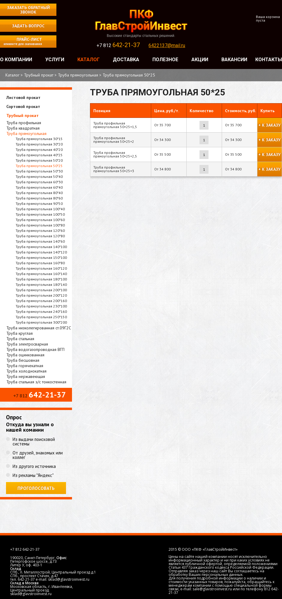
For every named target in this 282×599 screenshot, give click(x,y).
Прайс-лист (21, 41)
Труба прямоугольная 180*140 (41, 284)
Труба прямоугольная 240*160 (41, 311)
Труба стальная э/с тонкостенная (36, 382)
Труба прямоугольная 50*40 (39, 176)
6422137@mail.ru (166, 45)
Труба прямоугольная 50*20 (39, 160)
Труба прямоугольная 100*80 (40, 225)
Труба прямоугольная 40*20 (39, 149)
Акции (199, 59)
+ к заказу (269, 125)
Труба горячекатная (24, 365)
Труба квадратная (23, 128)
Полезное (165, 59)
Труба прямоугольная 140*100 (41, 246)
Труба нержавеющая (25, 376)
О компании (16, 59)
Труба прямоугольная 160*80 (40, 263)
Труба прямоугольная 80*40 (39, 192)
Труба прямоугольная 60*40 (39, 187)
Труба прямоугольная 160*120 (41, 268)
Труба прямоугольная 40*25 (39, 155)
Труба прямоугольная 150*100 (41, 257)
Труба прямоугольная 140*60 (40, 241)
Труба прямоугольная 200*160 (41, 300)
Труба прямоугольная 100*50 (40, 214)
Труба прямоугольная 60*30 (39, 182)
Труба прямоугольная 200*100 (41, 290)
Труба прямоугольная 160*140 (41, 273)
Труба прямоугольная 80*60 (39, 198)
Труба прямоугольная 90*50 (39, 203)
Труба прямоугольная (26, 133)
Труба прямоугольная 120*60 (40, 230)
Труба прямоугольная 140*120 (41, 252)
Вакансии (234, 59)
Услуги (54, 59)
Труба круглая (19, 333)
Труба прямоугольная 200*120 (41, 295)
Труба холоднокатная (26, 371)
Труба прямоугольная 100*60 (40, 219)
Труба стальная (20, 338)
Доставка (126, 59)
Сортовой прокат (23, 106)
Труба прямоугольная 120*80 (40, 236)
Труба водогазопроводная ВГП (35, 349)
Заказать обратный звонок (28, 10)
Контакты (268, 59)
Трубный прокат (22, 115)
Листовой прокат (23, 97)
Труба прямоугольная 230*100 (41, 306)
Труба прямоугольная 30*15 (39, 138)
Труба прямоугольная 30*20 (39, 144)
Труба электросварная (27, 344)
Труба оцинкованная (25, 355)
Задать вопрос (28, 25)
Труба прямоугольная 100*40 (40, 209)
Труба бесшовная (22, 360)
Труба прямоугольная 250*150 (41, 317)
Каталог (88, 59)
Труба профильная (23, 122)
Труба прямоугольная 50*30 (39, 171)
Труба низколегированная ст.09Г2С (38, 328)
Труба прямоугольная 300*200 (41, 322)
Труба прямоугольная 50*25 (39, 165)
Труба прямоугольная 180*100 (41, 279)
